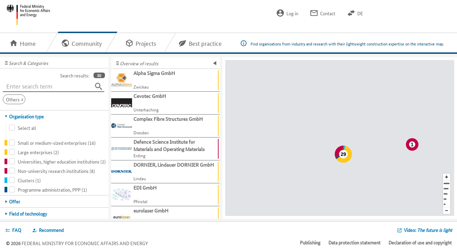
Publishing (310, 242)
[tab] (54, 116)
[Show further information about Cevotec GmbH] (165, 103)
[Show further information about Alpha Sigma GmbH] (165, 80)
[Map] (339, 138)
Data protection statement (354, 242)
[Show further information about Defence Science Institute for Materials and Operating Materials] (165, 149)
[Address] (446, 183)
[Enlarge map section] (446, 177)
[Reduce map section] (446, 211)
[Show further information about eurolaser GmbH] (165, 217)
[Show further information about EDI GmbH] (165, 194)
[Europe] (446, 204)
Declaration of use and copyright (420, 242)
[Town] (446, 188)
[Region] (446, 194)
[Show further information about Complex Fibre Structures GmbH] (165, 126)
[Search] (99, 86)
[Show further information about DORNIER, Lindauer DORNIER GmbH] (165, 171)
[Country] (446, 199)
